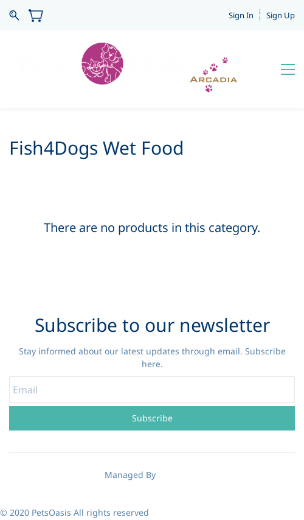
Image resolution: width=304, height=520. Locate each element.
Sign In (241, 15)
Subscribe (152, 418)
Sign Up (280, 15)
